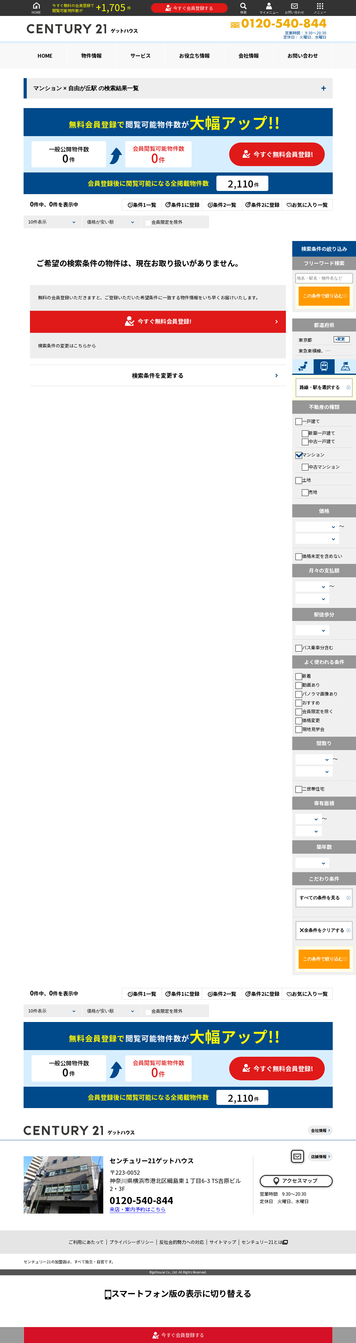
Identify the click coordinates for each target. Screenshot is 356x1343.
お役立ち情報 (194, 55)
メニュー (320, 8)
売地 (309, 492)
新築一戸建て (318, 433)
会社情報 (248, 55)
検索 (243, 8)
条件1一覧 (142, 204)
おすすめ (307, 702)
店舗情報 (318, 1156)
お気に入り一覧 (307, 204)
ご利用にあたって (86, 1242)
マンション (309, 454)
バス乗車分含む (314, 647)
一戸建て (307, 421)
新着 (303, 676)
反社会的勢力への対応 (181, 1242)
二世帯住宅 (309, 788)
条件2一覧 (222, 204)
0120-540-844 (141, 1200)
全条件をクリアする (322, 930)
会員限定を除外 (164, 222)
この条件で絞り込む (323, 295)
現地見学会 (309, 729)
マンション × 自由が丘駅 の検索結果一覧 (86, 88)
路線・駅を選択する (320, 387)
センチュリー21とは (265, 1242)
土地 (303, 480)
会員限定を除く (314, 711)
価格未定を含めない (318, 556)
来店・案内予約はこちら (138, 1209)
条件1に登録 (182, 204)
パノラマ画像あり (316, 693)
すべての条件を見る (320, 897)
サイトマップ (222, 1242)
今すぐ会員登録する (189, 8)
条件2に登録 (262, 204)
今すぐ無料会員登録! (277, 154)
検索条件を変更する (158, 375)
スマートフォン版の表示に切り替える (181, 1293)
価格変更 (307, 720)
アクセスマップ (294, 1181)
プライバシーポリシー (131, 1242)
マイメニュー (269, 8)
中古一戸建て (318, 441)
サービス (140, 55)
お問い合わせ (294, 8)
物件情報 (91, 55)
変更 (341, 339)
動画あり (307, 685)
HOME (36, 8)
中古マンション (321, 466)
